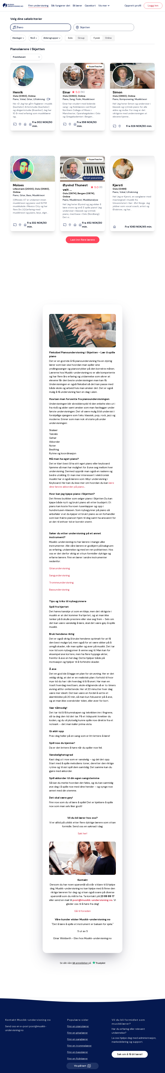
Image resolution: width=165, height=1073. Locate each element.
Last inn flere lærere (82, 239)
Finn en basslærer (77, 1052)
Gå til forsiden (82, 911)
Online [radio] (108, 37)
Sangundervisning (59, 575)
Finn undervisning (38, 5)
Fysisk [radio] (97, 37)
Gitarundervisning (59, 568)
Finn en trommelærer (79, 1045)
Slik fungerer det (60, 5)
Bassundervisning (59, 589)
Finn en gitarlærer (77, 1032)
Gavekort (90, 5)
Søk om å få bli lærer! (129, 1054)
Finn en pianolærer (78, 1026)
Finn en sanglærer (77, 1039)
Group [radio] (81, 37)
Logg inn (153, 5)
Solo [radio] (70, 37)
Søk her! (82, 833)
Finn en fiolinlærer (77, 1058)
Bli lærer (77, 5)
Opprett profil (133, 5)
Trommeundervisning (61, 582)
